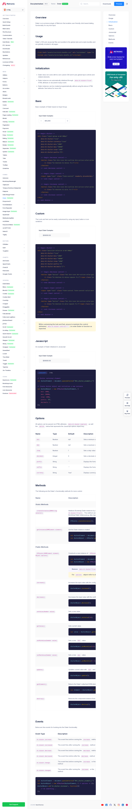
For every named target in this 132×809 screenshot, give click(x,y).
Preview (119, 4)
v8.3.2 (46, 3)
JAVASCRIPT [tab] (42, 373)
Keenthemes (40, 805)
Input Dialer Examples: (46, 116)
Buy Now (127, 412)
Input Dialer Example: (46, 356)
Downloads (107, 4)
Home (53, 4)
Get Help (127, 404)
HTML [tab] (52, 373)
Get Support (13, 804)
